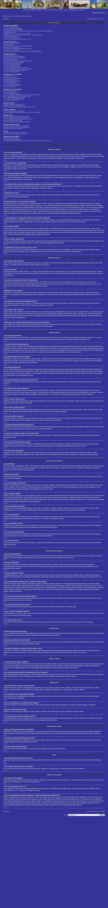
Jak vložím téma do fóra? (11, 55)
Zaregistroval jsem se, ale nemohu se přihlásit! (17, 33)
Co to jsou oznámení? (10, 82)
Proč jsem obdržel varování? (12, 66)
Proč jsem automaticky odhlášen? (13, 29)
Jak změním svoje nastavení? (12, 43)
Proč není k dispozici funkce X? (12, 139)
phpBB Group (67, 780)
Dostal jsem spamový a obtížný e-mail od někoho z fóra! (20, 107)
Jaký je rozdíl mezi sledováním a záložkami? (16, 125)
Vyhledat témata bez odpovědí (11, 16)
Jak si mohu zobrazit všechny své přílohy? (16, 134)
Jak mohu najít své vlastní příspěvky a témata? (17, 121)
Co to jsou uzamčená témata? (12, 85)
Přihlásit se (82, 9)
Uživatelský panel (73, 9)
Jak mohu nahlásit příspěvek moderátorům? (16, 67)
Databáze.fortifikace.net (38, 9)
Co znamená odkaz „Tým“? (11, 100)
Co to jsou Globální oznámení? (12, 81)
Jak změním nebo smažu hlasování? (14, 62)
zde (39, 782)
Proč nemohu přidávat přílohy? (12, 65)
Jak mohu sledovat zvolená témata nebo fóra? (17, 127)
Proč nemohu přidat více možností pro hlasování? (18, 60)
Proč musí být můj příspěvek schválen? (15, 70)
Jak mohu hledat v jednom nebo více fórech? (16, 116)
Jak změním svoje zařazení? (12, 50)
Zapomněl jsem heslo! (10, 32)
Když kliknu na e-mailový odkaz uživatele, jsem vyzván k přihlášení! (23, 51)
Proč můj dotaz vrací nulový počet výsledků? (16, 117)
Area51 (15, 790)
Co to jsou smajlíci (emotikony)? (13, 78)
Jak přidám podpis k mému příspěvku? (15, 58)
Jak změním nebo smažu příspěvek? (14, 56)
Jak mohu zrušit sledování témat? (13, 128)
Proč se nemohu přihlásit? (11, 26)
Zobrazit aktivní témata (26, 16)
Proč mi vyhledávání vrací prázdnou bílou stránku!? (18, 119)
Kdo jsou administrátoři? (10, 90)
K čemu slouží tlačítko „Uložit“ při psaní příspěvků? (18, 69)
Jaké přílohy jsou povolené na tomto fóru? (16, 132)
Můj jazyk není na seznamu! (12, 47)
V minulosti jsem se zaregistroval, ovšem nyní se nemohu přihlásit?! (23, 35)
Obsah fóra (47, 9)
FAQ (52, 9)
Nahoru (5, 160)
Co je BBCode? (8, 75)
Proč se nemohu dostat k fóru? (12, 63)
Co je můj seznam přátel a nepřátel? (14, 111)
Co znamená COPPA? (10, 36)
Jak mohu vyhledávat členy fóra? (13, 120)
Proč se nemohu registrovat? (12, 37)
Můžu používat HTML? (10, 77)
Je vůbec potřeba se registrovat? (13, 28)
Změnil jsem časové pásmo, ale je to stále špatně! (18, 46)
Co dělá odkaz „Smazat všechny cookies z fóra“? (18, 39)
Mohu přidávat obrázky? (10, 80)
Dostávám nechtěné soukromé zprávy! (15, 105)
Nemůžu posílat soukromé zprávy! (13, 104)
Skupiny (65, 9)
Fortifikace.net (27, 9)
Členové (60, 9)
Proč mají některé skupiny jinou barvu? (15, 97)
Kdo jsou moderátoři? (10, 92)
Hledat (56, 9)
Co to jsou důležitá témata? (11, 84)
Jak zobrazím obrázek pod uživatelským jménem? (18, 48)
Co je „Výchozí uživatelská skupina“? (14, 99)
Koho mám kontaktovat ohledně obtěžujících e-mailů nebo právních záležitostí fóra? (27, 140)
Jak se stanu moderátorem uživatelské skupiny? (17, 96)
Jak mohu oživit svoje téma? (12, 71)
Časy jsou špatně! (9, 44)
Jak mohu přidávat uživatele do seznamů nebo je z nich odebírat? (22, 112)
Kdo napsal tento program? (11, 138)
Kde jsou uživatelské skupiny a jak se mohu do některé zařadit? (22, 94)
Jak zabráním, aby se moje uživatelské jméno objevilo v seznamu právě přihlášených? (28, 31)
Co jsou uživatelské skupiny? (12, 93)
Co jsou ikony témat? (10, 86)
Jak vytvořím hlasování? (10, 59)
